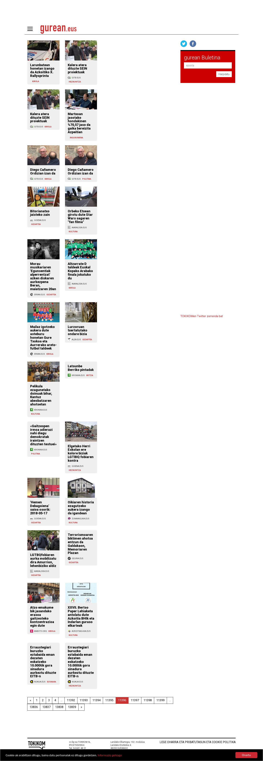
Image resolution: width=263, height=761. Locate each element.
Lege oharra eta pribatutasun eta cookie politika (198, 742)
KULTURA (73, 231)
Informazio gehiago (110, 755)
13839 (72, 707)
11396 (122, 700)
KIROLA (35, 81)
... (61, 700)
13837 (46, 707)
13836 (34, 707)
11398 (148, 700)
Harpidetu (224, 74)
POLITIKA (86, 179)
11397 (135, 700)
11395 (109, 700)
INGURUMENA (76, 137)
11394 (96, 700)
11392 (71, 700)
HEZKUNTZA (75, 82)
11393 (84, 700)
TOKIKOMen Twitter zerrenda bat (201, 316)
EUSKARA (51, 682)
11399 (160, 700)
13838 (59, 707)
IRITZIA (89, 375)
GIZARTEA (36, 224)
